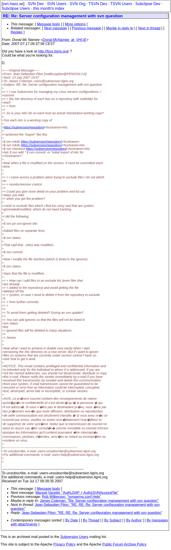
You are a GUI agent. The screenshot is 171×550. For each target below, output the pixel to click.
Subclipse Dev (147, 4)
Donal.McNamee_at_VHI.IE (65, 40)
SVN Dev (36, 4)
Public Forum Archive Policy (124, 544)
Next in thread (149, 28)
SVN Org (77, 4)
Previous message (86, 28)
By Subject (112, 520)
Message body (48, 24)
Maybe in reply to (119, 28)
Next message (55, 28)
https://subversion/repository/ (24, 127)
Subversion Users (74, 537)
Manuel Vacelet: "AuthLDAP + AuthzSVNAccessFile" (76, 493)
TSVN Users (121, 4)
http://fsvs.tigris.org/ (53, 51)
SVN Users (56, 4)
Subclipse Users (16, 8)
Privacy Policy (64, 544)
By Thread (91, 520)
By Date (71, 520)
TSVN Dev (98, 4)
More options (75, 24)
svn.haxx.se (13, 4)
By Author (134, 520)
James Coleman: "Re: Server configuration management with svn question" (99, 501)
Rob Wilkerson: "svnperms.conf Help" (71, 497)
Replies (16, 32)
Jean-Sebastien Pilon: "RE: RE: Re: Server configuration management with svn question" (92, 513)
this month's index (48, 8)
